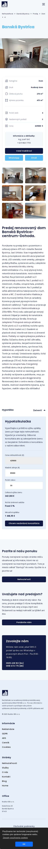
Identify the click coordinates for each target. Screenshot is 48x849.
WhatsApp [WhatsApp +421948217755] (14, 158)
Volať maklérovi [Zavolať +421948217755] (24, 151)
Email (34, 158)
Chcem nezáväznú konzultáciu (24, 523)
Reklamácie (8, 729)
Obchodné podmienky (24, 826)
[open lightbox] (12, 175)
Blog (4, 781)
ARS (4, 738)
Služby (5, 767)
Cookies (6, 747)
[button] (43, 4)
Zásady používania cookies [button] (15, 838)
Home (5, 785)
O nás (5, 772)
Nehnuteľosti (24, 579)
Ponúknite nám (24, 622)
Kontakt (6, 776)
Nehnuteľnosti (7, 14)
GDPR (5, 733)
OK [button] (24, 844)
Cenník (5, 742)
